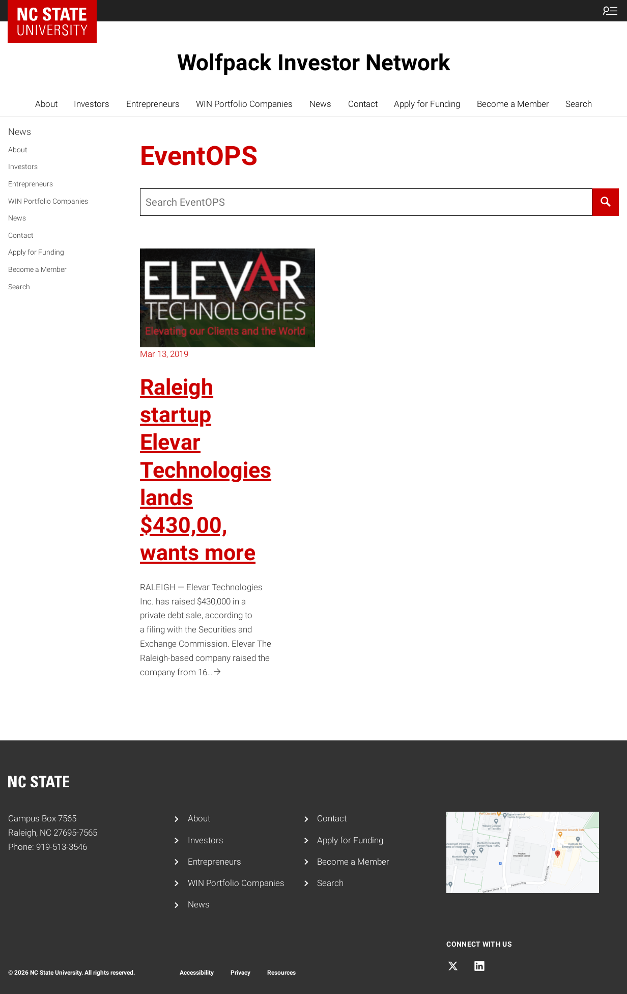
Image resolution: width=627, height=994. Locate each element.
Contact (363, 104)
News (320, 104)
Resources (281, 972)
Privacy (240, 972)
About (46, 104)
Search (578, 104)
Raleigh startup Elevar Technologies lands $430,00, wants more (205, 470)
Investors (91, 104)
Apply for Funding (427, 104)
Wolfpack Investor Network (313, 62)
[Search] (605, 202)
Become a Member (513, 104)
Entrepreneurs (153, 104)
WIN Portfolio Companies (244, 104)
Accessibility (197, 972)
